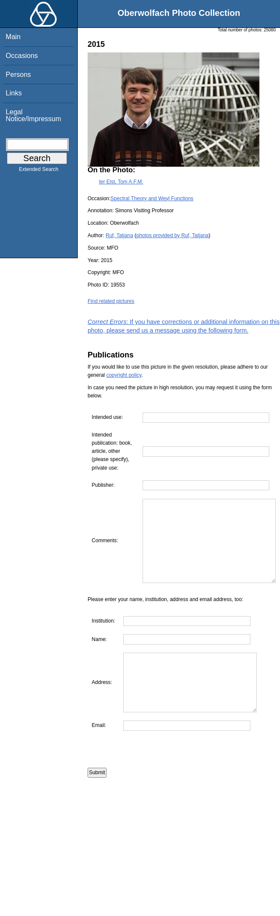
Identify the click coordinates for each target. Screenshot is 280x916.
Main (13, 36)
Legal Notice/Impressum (33, 115)
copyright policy (123, 375)
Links (13, 93)
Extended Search (38, 171)
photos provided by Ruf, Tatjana (172, 235)
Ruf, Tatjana (119, 235)
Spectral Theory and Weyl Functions (151, 198)
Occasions (22, 55)
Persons (18, 74)
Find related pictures (111, 301)
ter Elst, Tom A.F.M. (121, 182)
